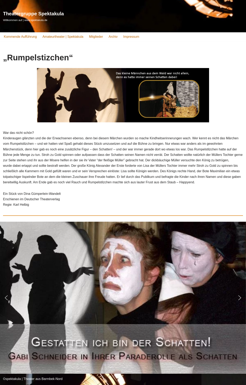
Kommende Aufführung (20, 36)
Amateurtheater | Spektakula (62, 36)
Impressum (131, 36)
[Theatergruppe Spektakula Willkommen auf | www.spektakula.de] (33, 16)
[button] (6, 298)
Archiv (113, 36)
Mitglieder (96, 36)
